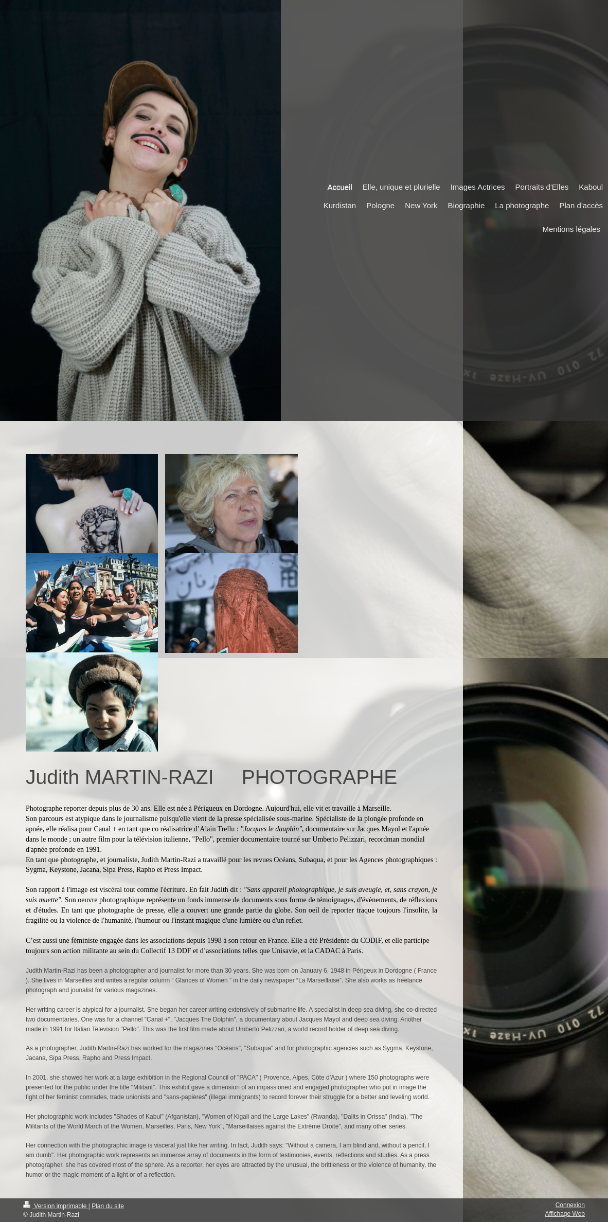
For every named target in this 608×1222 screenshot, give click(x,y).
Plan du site (108, 1206)
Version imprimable (55, 1206)
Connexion (570, 1205)
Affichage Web (565, 1213)
